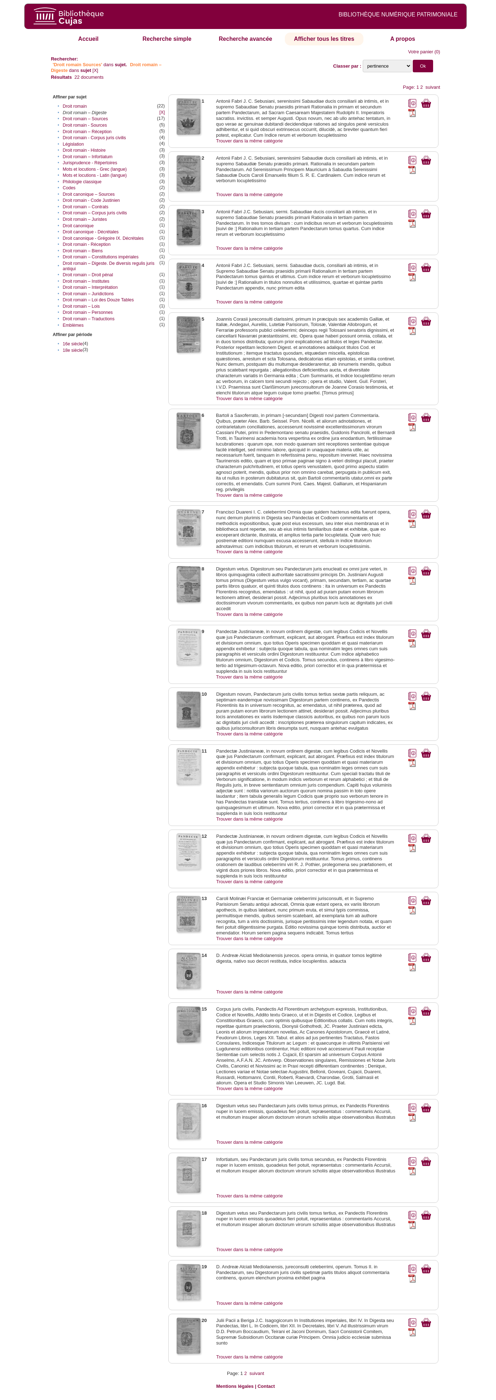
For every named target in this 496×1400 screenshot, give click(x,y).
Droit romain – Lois (81, 306)
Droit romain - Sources (85, 125)
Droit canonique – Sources (89, 194)
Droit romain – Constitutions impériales (101, 256)
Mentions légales (235, 1386)
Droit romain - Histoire (84, 150)
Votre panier (420, 51)
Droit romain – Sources (85, 118)
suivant (432, 87)
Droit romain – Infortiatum (88, 156)
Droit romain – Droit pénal (88, 274)
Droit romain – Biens (83, 250)
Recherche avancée (245, 39)
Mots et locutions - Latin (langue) (95, 175)
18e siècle (73, 350)
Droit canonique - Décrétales (91, 231)
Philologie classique (82, 181)
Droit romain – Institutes (86, 281)
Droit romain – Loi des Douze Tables (98, 299)
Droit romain (75, 106)
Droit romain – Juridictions (88, 293)
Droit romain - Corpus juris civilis (94, 137)
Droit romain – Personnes (88, 312)
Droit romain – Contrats (86, 206)
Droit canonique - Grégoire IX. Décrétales (103, 238)
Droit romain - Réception (87, 244)
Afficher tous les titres (324, 39)
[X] (95, 70)
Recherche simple (167, 39)
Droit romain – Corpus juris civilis (95, 212)
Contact (266, 1386)
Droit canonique (78, 225)
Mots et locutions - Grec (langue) (95, 169)
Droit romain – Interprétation (90, 287)
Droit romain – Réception (87, 131)
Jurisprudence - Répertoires (90, 162)
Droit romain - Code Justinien (91, 200)
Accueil (88, 39)
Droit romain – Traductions (89, 318)
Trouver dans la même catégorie (249, 141)
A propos (402, 39)
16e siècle (73, 343)
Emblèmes (73, 325)
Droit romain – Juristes (85, 219)
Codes (69, 187)
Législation (73, 144)
